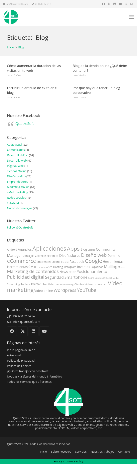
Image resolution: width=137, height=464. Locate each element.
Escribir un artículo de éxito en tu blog (33, 90)
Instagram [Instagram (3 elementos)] (70, 267)
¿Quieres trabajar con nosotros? (28, 371)
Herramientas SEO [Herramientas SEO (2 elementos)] (43, 267)
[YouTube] (120, 4)
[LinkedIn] (114, 4)
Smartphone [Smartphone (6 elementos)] (76, 277)
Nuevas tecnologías (19, 208)
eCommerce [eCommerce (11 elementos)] (21, 260)
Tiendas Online (16, 171)
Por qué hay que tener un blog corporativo (96, 90)
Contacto (124, 451)
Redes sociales (16, 197)
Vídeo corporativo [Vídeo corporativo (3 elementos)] (96, 284)
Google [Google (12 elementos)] (93, 260)
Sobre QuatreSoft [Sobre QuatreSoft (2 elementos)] (96, 278)
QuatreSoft (24, 123)
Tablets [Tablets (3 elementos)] (25, 284)
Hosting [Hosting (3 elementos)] (58, 267)
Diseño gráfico (16, 176)
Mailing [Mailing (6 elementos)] (110, 266)
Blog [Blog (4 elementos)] (83, 249)
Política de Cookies (19, 366)
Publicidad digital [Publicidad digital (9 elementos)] (25, 277)
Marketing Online (18, 187)
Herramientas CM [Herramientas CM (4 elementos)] (20, 267)
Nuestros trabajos (102, 451)
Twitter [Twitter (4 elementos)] (36, 284)
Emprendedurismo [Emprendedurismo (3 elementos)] (48, 262)
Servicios (81, 451)
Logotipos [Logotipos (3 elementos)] (97, 267)
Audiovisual (14, 144)
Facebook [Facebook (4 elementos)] (77, 261)
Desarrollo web (17, 160)
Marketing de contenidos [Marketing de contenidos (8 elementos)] (33, 271)
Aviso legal (14, 355)
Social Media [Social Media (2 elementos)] (112, 278)
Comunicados (16, 150)
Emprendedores (17, 181)
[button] (131, 17)
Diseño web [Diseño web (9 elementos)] (94, 255)
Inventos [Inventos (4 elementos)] (83, 267)
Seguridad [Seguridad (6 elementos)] (54, 277)
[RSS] (126, 4)
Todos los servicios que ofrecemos (29, 382)
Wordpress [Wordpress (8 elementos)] (65, 290)
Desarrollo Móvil (17, 155)
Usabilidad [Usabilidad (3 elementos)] (48, 284)
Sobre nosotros (61, 451)
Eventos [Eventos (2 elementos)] (65, 262)
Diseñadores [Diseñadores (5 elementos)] (69, 255)
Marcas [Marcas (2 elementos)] (121, 267)
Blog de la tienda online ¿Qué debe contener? (100, 68)
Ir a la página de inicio (21, 350)
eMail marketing (17, 192)
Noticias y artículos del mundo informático (34, 376)
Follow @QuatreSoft (20, 227)
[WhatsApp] (131, 4)
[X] (109, 4)
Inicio (43, 451)
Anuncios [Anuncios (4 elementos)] (25, 249)
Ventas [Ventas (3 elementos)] (79, 284)
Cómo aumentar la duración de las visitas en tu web (34, 68)
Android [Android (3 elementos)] (12, 249)
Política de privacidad (21, 360)
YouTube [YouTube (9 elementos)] (86, 290)
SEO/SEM (13, 203)
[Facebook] (103, 4)
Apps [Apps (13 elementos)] (73, 248)
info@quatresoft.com (26, 322)
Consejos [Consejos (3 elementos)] (28, 256)
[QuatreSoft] (11, 17)
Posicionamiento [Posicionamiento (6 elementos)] (91, 271)
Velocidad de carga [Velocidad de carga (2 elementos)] (65, 284)
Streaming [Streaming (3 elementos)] (13, 284)
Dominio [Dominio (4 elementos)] (113, 255)
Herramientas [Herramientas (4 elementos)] (113, 261)
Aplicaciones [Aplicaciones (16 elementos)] (49, 248)
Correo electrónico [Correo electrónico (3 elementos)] (47, 256)
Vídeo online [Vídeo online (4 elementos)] (43, 290)
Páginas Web (15, 166)
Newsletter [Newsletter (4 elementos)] (67, 272)
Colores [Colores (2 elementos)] (91, 249)
